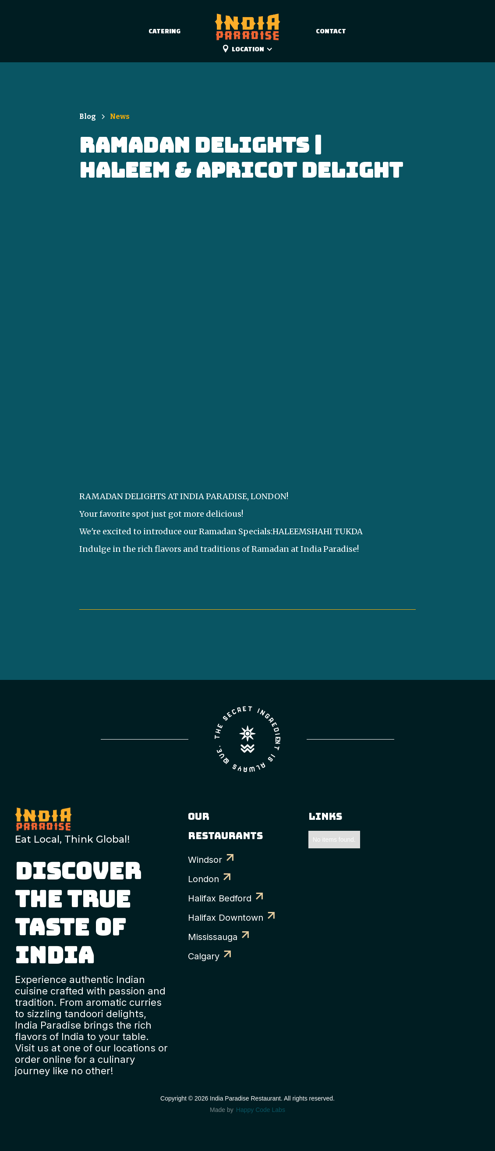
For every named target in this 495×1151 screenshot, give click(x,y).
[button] (257, 49)
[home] (247, 22)
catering (164, 31)
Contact (331, 31)
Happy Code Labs (260, 1109)
